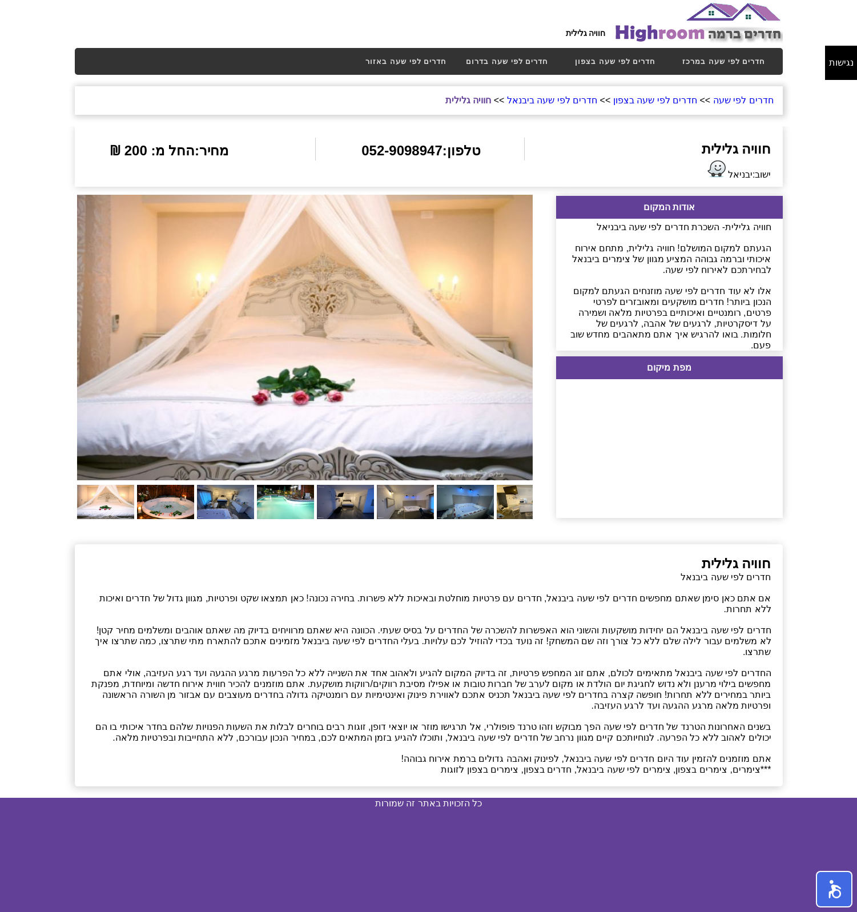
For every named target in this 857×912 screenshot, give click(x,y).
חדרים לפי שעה (743, 100)
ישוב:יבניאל (738, 169)
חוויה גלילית (468, 100)
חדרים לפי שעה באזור (405, 61)
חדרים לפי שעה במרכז (723, 61)
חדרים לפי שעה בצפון (615, 61)
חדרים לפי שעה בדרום (507, 61)
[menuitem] (406, 61)
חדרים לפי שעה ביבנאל (552, 100)
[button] (834, 889)
